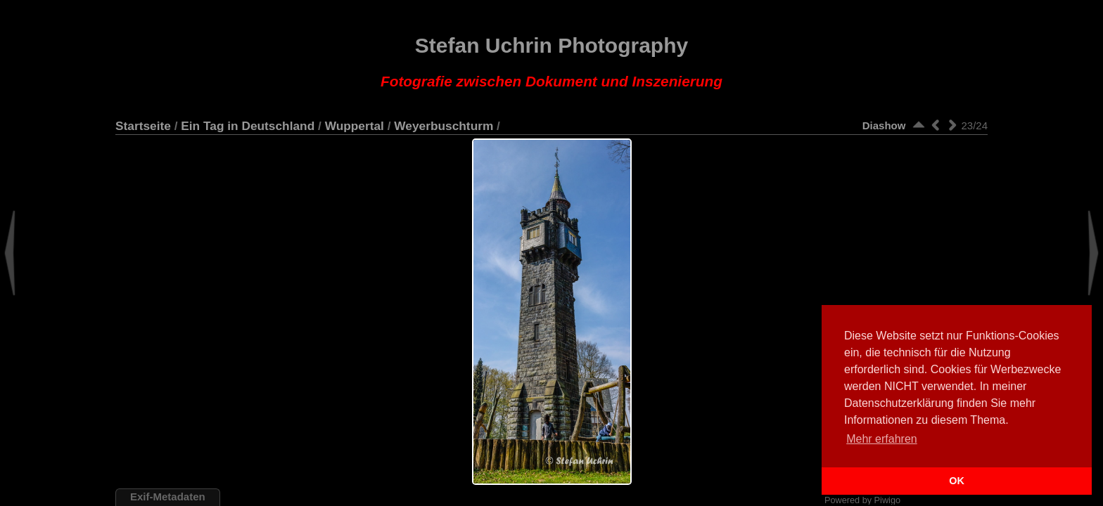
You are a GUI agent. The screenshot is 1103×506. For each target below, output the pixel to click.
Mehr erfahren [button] (881, 439)
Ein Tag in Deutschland (247, 126)
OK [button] (956, 480)
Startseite (143, 126)
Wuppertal (354, 126)
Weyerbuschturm (443, 126)
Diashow (884, 125)
